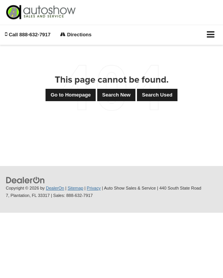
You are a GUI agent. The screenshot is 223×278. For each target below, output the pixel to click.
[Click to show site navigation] (211, 35)
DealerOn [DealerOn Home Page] (55, 188)
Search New (116, 95)
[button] (28, 34)
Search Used (157, 95)
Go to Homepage (71, 95)
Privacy (94, 188)
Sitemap (75, 188)
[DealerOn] (25, 180)
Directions (75, 34)
